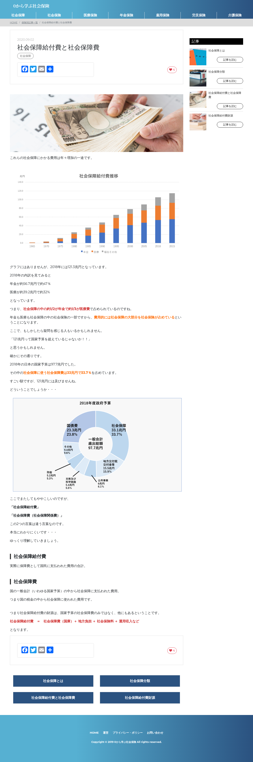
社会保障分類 (216, 78)
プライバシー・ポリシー (128, 732)
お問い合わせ (155, 732)
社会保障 (18, 15)
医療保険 (90, 15)
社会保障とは (216, 56)
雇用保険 (162, 15)
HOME (13, 22)
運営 (105, 732)
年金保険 (126, 15)
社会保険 (54, 15)
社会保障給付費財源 (216, 122)
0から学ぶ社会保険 (125, 742)
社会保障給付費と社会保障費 (216, 100)
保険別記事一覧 (30, 22)
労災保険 (199, 15)
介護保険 (235, 15)
